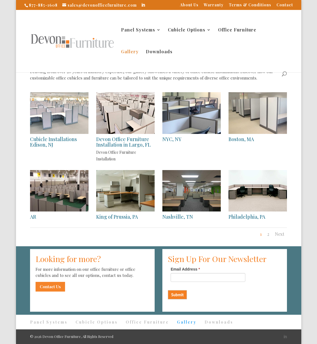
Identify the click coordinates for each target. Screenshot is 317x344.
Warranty (214, 5)
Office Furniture (237, 30)
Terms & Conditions (250, 5)
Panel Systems (138, 30)
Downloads (159, 52)
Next (279, 234)
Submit (177, 294)
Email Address (185, 269)
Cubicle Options (186, 30)
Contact (284, 5)
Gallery (130, 52)
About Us (189, 5)
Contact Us (50, 286)
